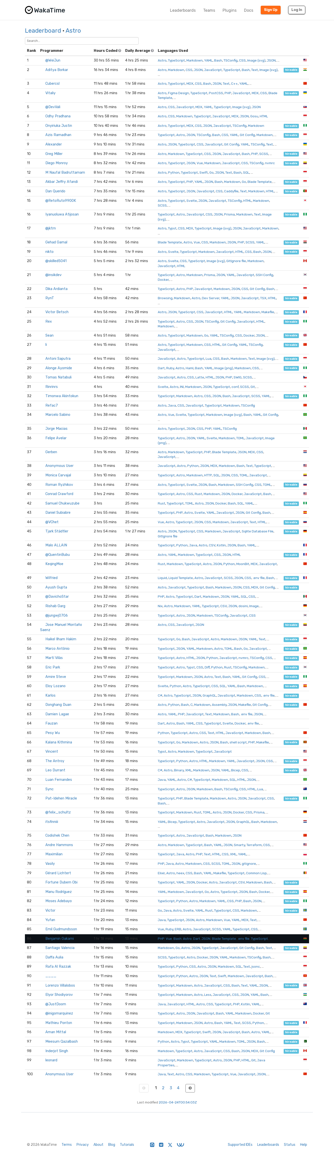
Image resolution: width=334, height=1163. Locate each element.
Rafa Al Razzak (58, 966)
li (46, 345)
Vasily (50, 864)
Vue (200, 163)
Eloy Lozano (55, 686)
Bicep (235, 770)
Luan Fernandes (58, 780)
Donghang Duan (58, 705)
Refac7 (51, 405)
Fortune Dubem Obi (61, 882)
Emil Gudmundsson (61, 929)
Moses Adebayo (58, 901)
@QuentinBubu (57, 555)
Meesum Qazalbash (61, 1041)
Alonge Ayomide (58, 368)
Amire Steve (55, 677)
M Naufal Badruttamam (65, 172)
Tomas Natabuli (58, 377)
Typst (172, 228)
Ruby (170, 368)
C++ (234, 83)
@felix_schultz (58, 812)
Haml (189, 368)
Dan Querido (55, 191)
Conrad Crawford (59, 494)
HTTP (208, 475)
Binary (179, 770)
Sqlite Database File (257, 531)
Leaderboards (183, 10)
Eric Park (52, 667)
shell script (238, 742)
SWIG (238, 377)
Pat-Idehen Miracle (61, 798)
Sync (49, 789)
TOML (240, 438)
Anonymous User (59, 466)
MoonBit (242, 564)
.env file (259, 578)
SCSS (263, 154)
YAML (208, 60)
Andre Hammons (59, 845)
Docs (248, 10)
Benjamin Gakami (59, 939)
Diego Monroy (56, 163)
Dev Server (210, 298)
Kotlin (221, 545)
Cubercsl (52, 83)
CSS (242, 60)
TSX (263, 298)
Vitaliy (50, 93)
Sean (49, 335)
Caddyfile (231, 191)
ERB (178, 929)
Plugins (230, 10)
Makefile (267, 312)
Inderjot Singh (56, 1051)
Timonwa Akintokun (61, 396)
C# (160, 695)
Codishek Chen (57, 835)
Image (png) (223, 368)
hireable (291, 70)
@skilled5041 (56, 261)
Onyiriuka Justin (58, 126)
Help (303, 1145)
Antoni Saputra (58, 359)
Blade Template (260, 182)
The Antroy (54, 761)
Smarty (239, 845)
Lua (208, 359)
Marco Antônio (57, 649)
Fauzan (51, 723)
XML (188, 770)
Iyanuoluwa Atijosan (62, 214)
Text (254, 70)
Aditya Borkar (56, 70)
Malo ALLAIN (56, 545)
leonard (51, 1060)
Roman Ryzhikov (59, 485)
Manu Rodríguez (58, 892)
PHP (228, 93)
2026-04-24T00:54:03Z (178, 1102)
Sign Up (270, 10)
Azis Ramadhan (58, 135)
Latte (199, 377)
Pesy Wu (52, 733)
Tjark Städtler (56, 531)
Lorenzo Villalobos (60, 985)
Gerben (51, 452)
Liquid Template (180, 578)
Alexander (53, 144)
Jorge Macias (56, 429)
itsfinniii (51, 822)
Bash (218, 60)
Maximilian (54, 854)
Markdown (194, 60)
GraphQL (209, 695)
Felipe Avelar (56, 438)
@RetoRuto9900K (60, 201)
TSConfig (231, 60)
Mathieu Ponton (58, 1023)
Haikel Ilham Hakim (60, 639)
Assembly (219, 705)
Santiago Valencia (60, 948)
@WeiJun (52, 60)
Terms (67, 1145)
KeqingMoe (54, 564)
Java (172, 405)
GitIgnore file (236, 261)
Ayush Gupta (56, 587)
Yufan (50, 920)
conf (235, 387)
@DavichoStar (57, 596)
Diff (207, 667)
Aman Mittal (55, 1032)
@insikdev (53, 275)
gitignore (249, 864)
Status (289, 1145)
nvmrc (270, 163)
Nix (160, 606)
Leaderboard (43, 30)
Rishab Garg (55, 606)
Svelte (191, 201)
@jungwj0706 (56, 615)
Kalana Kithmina (58, 742)
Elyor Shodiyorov (59, 995)
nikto (49, 252)
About (98, 1145)
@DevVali (52, 107)
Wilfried (51, 578)
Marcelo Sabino (57, 415)
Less (207, 995)
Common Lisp (256, 873)
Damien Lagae (57, 714)
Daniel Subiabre (58, 512)
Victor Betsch (57, 312)
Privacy (83, 1145)
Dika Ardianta (56, 289)
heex (180, 873)
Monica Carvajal (58, 475)
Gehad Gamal (56, 242)
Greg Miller (54, 154)
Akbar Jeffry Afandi (61, 182)
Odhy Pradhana (58, 116)
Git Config (247, 135)
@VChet (52, 522)
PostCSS (216, 93)
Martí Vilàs (54, 658)
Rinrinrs (51, 387)
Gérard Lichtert (58, 873)
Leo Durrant (55, 770)
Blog (111, 1145)
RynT (49, 298)
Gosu (254, 116)
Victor (50, 910)
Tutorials (127, 1145)
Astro (73, 30)
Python (173, 172)
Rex (48, 321)
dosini (243, 606)
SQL (246, 172)
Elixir (161, 873)
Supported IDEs (240, 1145)
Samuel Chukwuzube (62, 503)
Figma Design (178, 93)
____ (50, 976)
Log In (296, 10)
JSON (271, 60)
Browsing (165, 298)
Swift (203, 172)
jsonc (255, 966)
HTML (264, 116)
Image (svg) (256, 60)
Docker (163, 280)
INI (182, 387)
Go (211, 172)
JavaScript (213, 70)
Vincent (51, 751)
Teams (209, 10)
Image (254, 606)
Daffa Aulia (54, 957)
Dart (161, 368)
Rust (198, 494)
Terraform (254, 845)
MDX (189, 83)
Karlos (50, 695)
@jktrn (50, 228)
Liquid (162, 578)
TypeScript (176, 60)
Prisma (229, 214)
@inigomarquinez (59, 1013)
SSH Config (264, 275)
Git (252, 387)
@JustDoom (55, 1004)
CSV (212, 545)
